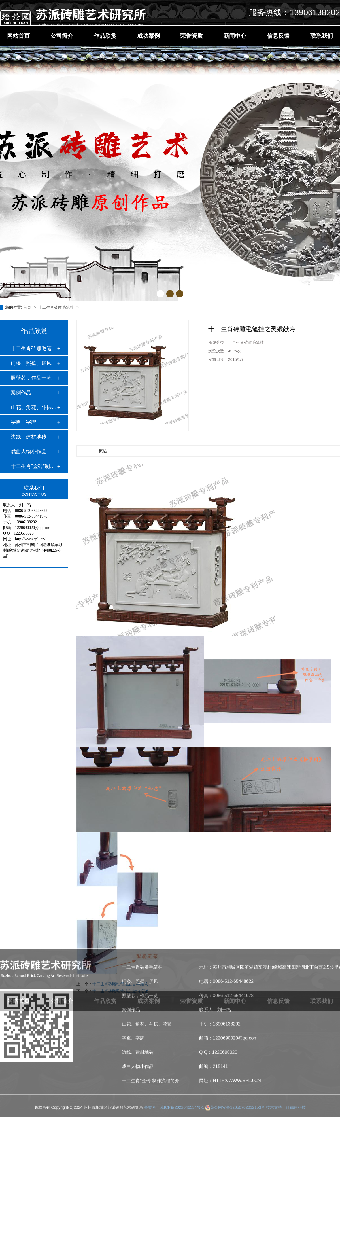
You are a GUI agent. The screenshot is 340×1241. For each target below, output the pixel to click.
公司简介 (61, 36)
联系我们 (321, 36)
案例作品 (21, 392)
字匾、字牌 (23, 422)
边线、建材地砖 (28, 437)
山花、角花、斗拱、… (34, 407)
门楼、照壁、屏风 (31, 363)
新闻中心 (235, 36)
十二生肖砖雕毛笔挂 (56, 307)
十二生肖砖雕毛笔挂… (34, 348)
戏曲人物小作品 (28, 451)
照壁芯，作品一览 (31, 378)
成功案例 (148, 36)
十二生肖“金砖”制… (33, 466)
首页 (27, 307)
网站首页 (18, 36)
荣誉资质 (191, 36)
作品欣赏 (105, 36)
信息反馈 (278, 36)
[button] (160, 293)
